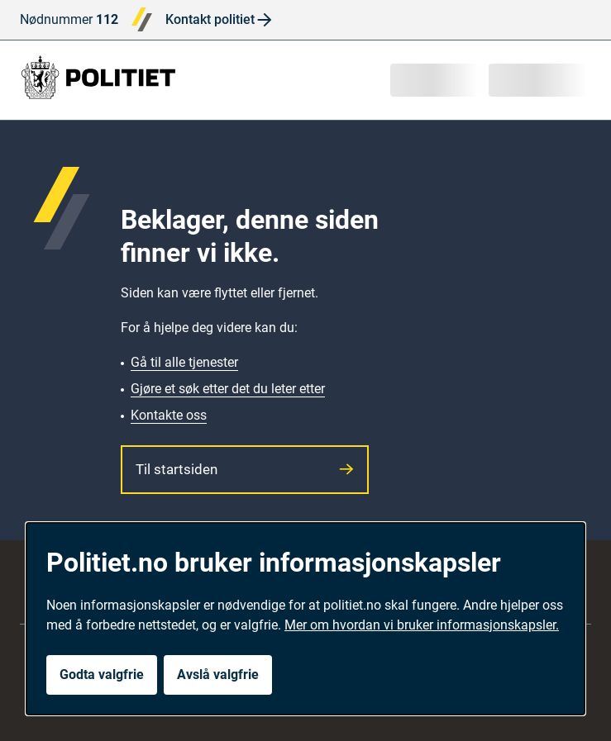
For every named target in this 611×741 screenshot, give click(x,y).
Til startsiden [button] (245, 469)
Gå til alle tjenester (184, 362)
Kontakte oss (169, 415)
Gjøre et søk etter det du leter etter (228, 389)
